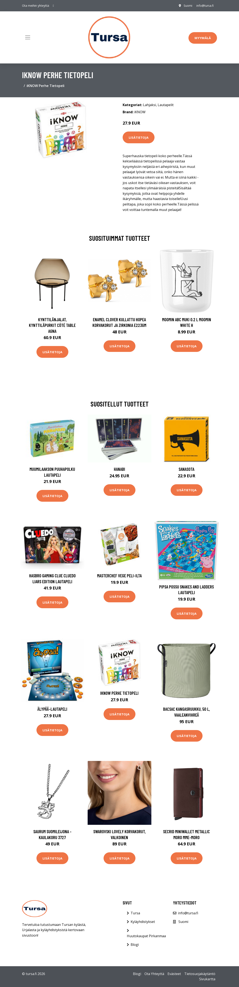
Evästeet (174, 973)
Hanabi (119, 469)
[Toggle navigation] (27, 37)
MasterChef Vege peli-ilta (119, 575)
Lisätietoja (138, 137)
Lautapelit (166, 105)
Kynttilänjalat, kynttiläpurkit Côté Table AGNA (52, 325)
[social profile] (53, 6)
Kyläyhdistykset (143, 921)
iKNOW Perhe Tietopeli (119, 693)
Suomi (188, 6)
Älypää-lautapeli (52, 709)
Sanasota (186, 469)
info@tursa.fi (205, 6)
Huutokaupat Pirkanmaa (146, 936)
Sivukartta (207, 979)
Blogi (135, 944)
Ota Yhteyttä (154, 973)
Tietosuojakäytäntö (199, 973)
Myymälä (203, 38)
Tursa (135, 913)
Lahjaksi (149, 105)
